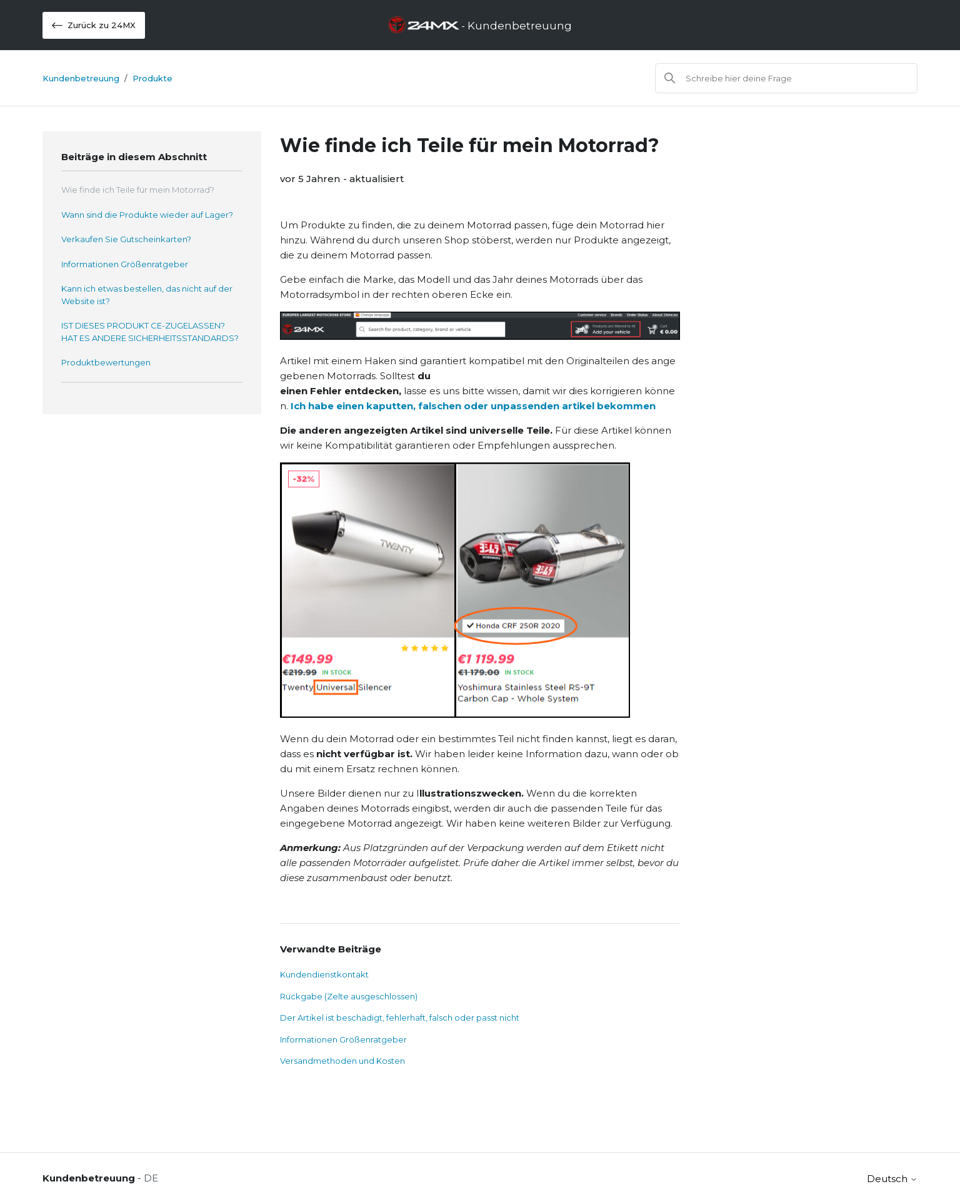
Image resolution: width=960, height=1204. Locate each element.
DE (151, 1178)
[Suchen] (786, 78)
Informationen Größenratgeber (124, 264)
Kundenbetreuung (80, 78)
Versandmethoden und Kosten (342, 1061)
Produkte (152, 78)
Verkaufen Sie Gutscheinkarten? (126, 239)
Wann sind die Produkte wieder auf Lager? (147, 215)
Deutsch (892, 1178)
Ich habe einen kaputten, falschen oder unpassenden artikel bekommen (473, 406)
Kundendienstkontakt (324, 974)
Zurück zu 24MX (94, 25)
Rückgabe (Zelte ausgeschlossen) (349, 996)
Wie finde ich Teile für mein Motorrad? (137, 190)
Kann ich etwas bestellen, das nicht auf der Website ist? (146, 294)
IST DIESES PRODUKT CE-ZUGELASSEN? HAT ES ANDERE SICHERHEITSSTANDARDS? (150, 331)
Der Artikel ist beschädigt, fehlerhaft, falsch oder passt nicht (399, 1018)
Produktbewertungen (106, 362)
